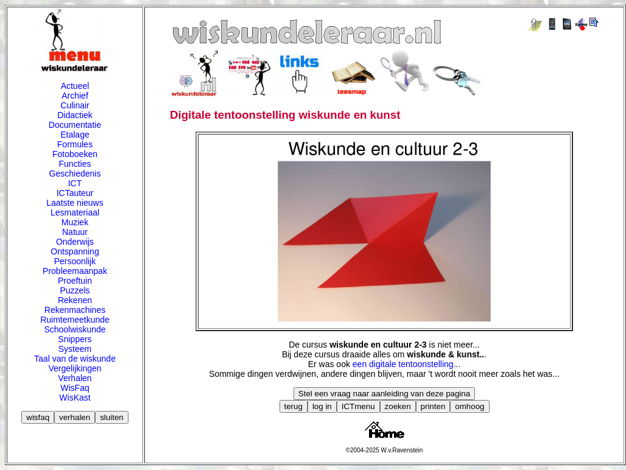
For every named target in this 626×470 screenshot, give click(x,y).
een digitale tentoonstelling (403, 364)
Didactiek (75, 115)
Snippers (74, 339)
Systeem (74, 349)
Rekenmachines (74, 310)
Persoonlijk (75, 261)
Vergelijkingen (74, 368)
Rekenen (75, 300)
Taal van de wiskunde (75, 358)
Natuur (75, 232)
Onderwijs (75, 242)
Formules (75, 144)
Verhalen (74, 378)
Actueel (75, 86)
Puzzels (75, 290)
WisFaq (74, 388)
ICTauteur (75, 193)
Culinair (74, 105)
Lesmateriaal (75, 212)
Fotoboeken (74, 154)
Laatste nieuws (74, 203)
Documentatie (75, 125)
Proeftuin (75, 281)
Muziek (75, 222)
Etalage (74, 134)
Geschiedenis (75, 173)
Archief (75, 95)
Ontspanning (75, 251)
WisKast (74, 397)
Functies (75, 164)
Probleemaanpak (75, 271)
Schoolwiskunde (74, 329)
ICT (75, 183)
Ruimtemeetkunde (75, 319)
